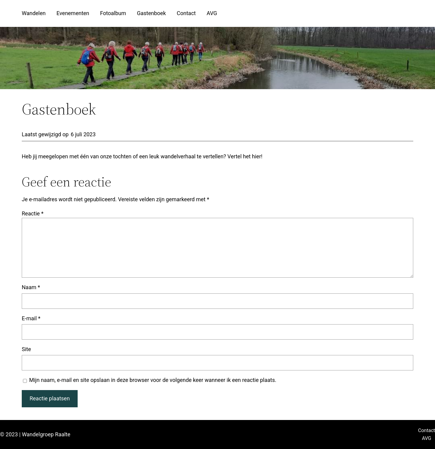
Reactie (33, 213)
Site (26, 349)
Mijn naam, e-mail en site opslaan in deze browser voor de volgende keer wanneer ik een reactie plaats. (152, 380)
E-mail (31, 318)
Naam (31, 287)
